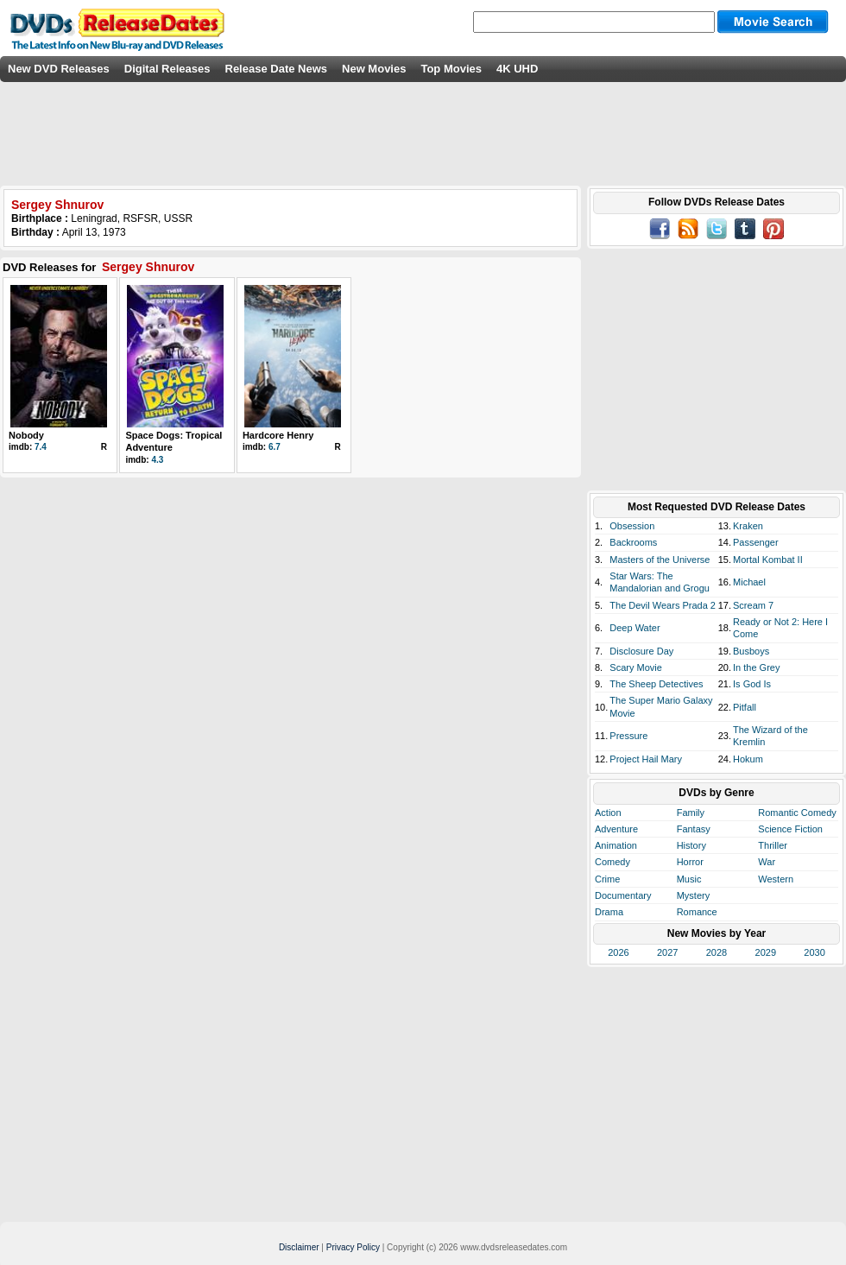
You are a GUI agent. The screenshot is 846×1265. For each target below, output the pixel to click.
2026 (618, 952)
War (766, 862)
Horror (690, 862)
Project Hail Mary (645, 759)
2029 (765, 952)
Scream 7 (753, 605)
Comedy (612, 862)
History (691, 845)
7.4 (41, 447)
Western (775, 879)
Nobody (26, 435)
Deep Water (634, 628)
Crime (607, 879)
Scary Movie (635, 667)
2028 (716, 952)
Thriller (772, 845)
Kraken (748, 526)
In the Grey (756, 667)
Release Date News (276, 68)
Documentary (623, 895)
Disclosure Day (641, 651)
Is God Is (752, 684)
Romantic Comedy (797, 812)
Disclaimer (299, 1247)
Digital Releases (167, 68)
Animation (616, 845)
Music (689, 879)
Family (690, 812)
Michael (749, 582)
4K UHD (517, 68)
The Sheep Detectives (656, 684)
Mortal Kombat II (768, 559)
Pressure (628, 736)
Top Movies (451, 68)
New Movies (374, 68)
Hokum (748, 759)
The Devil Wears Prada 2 (662, 605)
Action (608, 812)
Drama (609, 912)
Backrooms (633, 542)
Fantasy (693, 829)
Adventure (616, 829)
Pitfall (744, 707)
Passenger (756, 542)
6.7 (274, 447)
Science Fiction (790, 829)
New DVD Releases (59, 68)
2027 (667, 952)
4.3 (157, 460)
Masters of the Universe (659, 559)
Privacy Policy (353, 1247)
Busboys (751, 651)
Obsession (631, 526)
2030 (814, 952)
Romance (697, 912)
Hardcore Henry (278, 435)
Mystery (693, 895)
